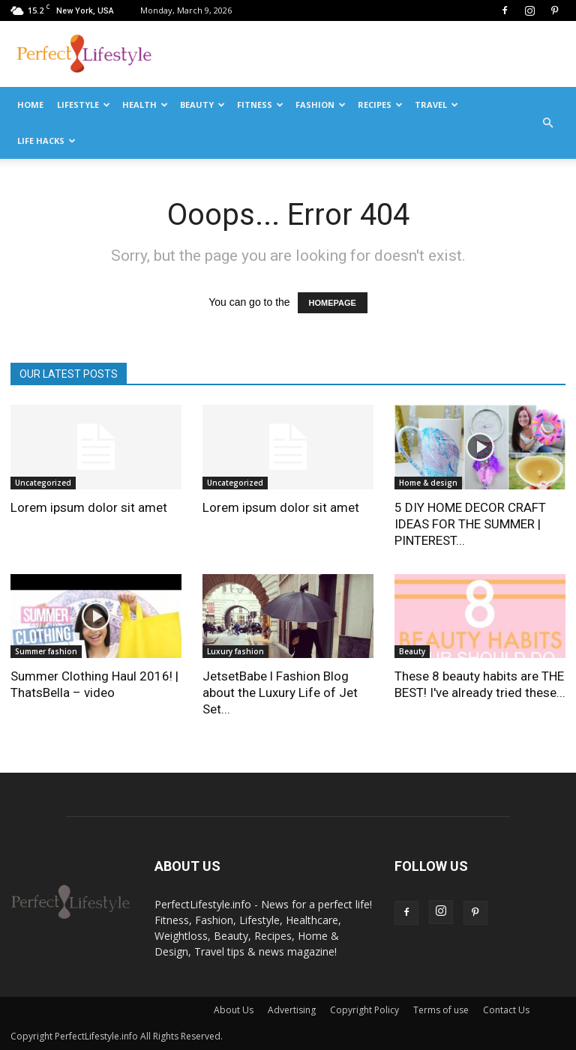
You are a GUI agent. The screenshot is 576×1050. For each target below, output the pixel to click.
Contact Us (506, 1010)
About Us (234, 1010)
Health (145, 104)
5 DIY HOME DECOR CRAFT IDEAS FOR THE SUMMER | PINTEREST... (470, 524)
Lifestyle (83, 104)
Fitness (260, 104)
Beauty (202, 104)
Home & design (428, 482)
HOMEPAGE (332, 302)
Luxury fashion (235, 651)
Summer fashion (46, 651)
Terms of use (441, 1010)
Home (30, 104)
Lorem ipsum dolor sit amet (88, 507)
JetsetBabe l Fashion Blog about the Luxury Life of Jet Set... (280, 692)
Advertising (292, 1010)
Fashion (321, 104)
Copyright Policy (364, 1010)
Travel (436, 104)
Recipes (380, 104)
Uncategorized (43, 482)
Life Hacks (46, 140)
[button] (548, 123)
